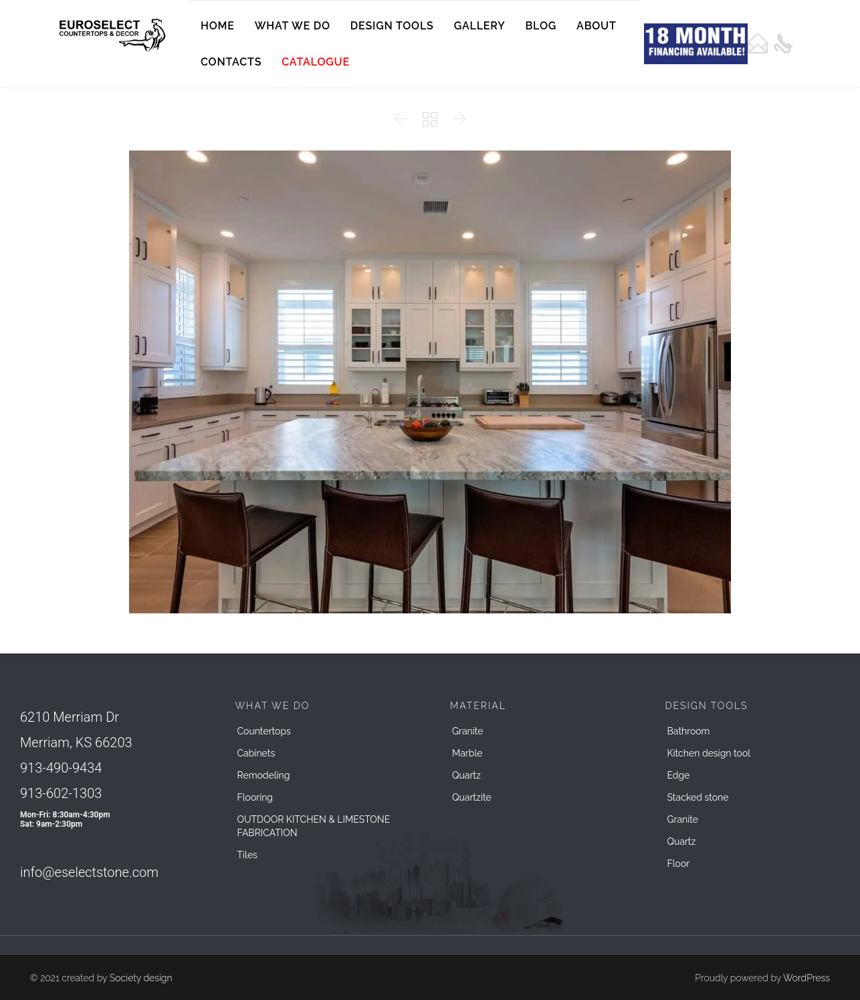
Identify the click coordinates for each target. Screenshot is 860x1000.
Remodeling (263, 775)
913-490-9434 (61, 768)
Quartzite (472, 797)
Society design (141, 978)
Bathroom (688, 731)
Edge (678, 775)
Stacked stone (698, 797)
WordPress (806, 978)
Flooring (255, 797)
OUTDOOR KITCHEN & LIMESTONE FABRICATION (314, 826)
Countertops (264, 731)
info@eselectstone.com (89, 872)
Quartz (466, 775)
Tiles (247, 854)
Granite (467, 731)
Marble (467, 753)
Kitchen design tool (709, 753)
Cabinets (256, 753)
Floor (678, 863)
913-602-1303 (61, 793)
